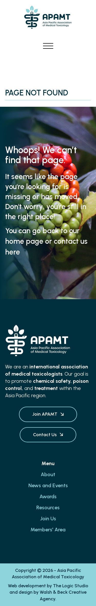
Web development (27, 586)
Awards (48, 496)
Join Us (48, 518)
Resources (48, 507)
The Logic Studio (70, 586)
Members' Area (48, 529)
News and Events (48, 485)
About (48, 474)
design (26, 592)
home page (24, 241)
